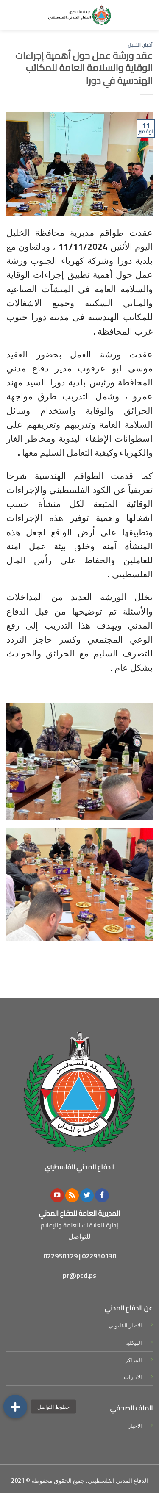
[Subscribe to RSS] (72, 1195)
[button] (15, 1406)
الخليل (134, 44)
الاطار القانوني (125, 1325)
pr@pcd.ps (79, 1275)
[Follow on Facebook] (102, 1195)
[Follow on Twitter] (87, 1195)
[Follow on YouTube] (57, 1195)
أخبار (148, 44)
